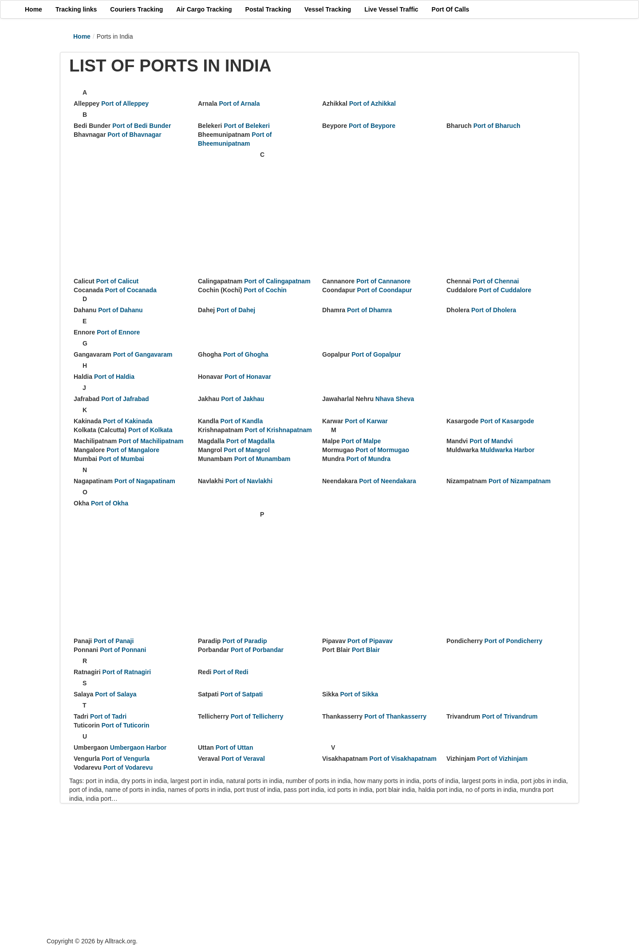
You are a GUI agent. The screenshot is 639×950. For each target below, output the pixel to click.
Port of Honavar (248, 376)
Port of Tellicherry (257, 716)
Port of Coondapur (384, 290)
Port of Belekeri (246, 125)
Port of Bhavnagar (134, 134)
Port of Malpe (361, 441)
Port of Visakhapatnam (402, 758)
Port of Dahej (236, 310)
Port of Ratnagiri (127, 672)
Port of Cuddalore (505, 290)
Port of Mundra (368, 458)
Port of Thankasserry (395, 716)
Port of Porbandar (257, 649)
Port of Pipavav (370, 640)
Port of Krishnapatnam (278, 429)
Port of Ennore (118, 332)
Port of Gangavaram (143, 354)
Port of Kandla (242, 421)
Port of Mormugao (382, 449)
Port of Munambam (262, 458)
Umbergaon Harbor (138, 747)
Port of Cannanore (383, 281)
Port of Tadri (108, 716)
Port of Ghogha (245, 354)
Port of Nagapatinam (144, 481)
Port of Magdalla (250, 441)
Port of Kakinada (127, 421)
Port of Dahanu (120, 310)
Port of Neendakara (387, 481)
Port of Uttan (234, 747)
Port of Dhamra (369, 310)
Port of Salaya (115, 694)
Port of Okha (109, 503)
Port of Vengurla (126, 758)
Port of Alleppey (125, 103)
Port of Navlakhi (248, 481)
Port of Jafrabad (125, 398)
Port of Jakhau (242, 398)
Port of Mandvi (491, 441)
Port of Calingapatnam (277, 281)
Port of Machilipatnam (150, 441)
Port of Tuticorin (126, 725)
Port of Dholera (493, 310)
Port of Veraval (243, 758)
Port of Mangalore (132, 449)
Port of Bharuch (497, 125)
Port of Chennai (496, 281)
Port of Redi (230, 672)
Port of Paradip (244, 640)
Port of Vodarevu (128, 767)
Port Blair (366, 649)
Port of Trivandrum (509, 716)
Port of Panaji (114, 640)
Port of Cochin (265, 290)
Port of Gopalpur (376, 354)
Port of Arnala (239, 103)
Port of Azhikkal (372, 103)
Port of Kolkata (150, 429)
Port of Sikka (359, 694)
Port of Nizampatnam (520, 481)
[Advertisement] (165, 212)
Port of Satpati (242, 694)
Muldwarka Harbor (507, 449)
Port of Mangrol (246, 449)
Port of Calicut (117, 281)
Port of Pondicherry (514, 640)
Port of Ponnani (123, 649)
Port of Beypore (372, 125)
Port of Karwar (366, 421)
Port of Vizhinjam (502, 758)
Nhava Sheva (394, 398)
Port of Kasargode (507, 421)
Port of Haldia (114, 376)
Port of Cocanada (131, 290)
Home (82, 36)
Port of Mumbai (121, 458)
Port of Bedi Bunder (141, 125)
